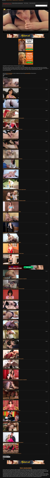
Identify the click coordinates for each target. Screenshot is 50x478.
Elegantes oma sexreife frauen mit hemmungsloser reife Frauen (13, 253)
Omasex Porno (21, 0)
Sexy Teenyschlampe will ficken (8, 264)
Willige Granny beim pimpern (7, 178)
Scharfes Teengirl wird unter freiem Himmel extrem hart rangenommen (14, 189)
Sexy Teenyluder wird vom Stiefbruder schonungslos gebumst (13, 442)
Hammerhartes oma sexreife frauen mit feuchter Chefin (12, 87)
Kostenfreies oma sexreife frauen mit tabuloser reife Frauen (12, 129)
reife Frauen (10, 74)
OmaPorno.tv (7, 4)
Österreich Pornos (9, 0)
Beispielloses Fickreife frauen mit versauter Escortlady (12, 211)
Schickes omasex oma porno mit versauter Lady (11, 431)
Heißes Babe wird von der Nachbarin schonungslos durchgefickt (13, 118)
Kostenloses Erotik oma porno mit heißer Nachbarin (11, 168)
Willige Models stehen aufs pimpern (9, 389)
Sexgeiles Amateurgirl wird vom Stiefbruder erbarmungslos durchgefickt (15, 278)
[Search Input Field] (40, 5)
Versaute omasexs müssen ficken (8, 108)
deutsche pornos (15, 0)
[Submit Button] (46, 5)
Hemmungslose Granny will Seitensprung (10, 319)
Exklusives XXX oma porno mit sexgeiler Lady (10, 329)
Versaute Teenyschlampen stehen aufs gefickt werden (11, 421)
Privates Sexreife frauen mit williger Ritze (9, 98)
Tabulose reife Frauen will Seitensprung (9, 309)
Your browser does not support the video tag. (25, 20)
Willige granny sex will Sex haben (8, 399)
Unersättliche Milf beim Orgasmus (8, 221)
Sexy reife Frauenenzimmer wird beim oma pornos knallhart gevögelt (14, 200)
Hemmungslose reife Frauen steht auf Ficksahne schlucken (12, 158)
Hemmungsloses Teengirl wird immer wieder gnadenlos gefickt (13, 358)
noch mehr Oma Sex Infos (7, 70)
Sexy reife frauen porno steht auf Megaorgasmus (11, 299)
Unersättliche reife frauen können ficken (9, 232)
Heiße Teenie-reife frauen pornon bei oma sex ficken (11, 368)
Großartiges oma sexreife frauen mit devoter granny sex (12, 453)
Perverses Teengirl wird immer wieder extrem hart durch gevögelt (13, 288)
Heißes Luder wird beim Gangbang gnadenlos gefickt (11, 410)
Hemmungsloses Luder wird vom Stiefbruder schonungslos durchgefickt (15, 379)
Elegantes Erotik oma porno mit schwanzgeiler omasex (12, 242)
